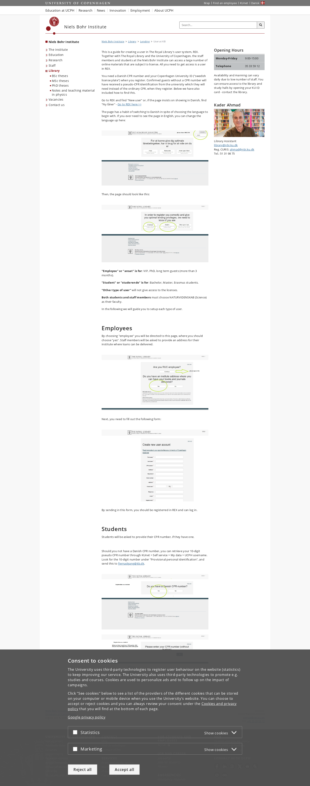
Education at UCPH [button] (59, 10)
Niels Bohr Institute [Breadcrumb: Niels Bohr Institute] (113, 41)
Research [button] (85, 10)
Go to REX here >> (129, 104)
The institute (58, 50)
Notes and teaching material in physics (73, 92)
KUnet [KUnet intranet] (244, 3)
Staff (52, 65)
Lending (145, 41)
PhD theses (60, 85)
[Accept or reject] (76, 732)
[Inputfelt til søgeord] (218, 25)
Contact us (57, 105)
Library (54, 71)
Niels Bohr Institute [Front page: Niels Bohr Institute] (64, 42)
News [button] (101, 10)
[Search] (261, 25)
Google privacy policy (86, 717)
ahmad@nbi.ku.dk (242, 149)
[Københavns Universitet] (52, 26)
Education (56, 55)
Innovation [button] (118, 10)
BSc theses (60, 76)
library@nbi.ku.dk (226, 145)
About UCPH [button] (164, 10)
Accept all (124, 769)
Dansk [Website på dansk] (255, 3)
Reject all (82, 769)
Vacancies (56, 99)
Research (55, 60)
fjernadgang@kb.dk (131, 563)
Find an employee (225, 3)
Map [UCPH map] (207, 3)
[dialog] (155, 717)
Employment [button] (140, 10)
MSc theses (60, 81)
